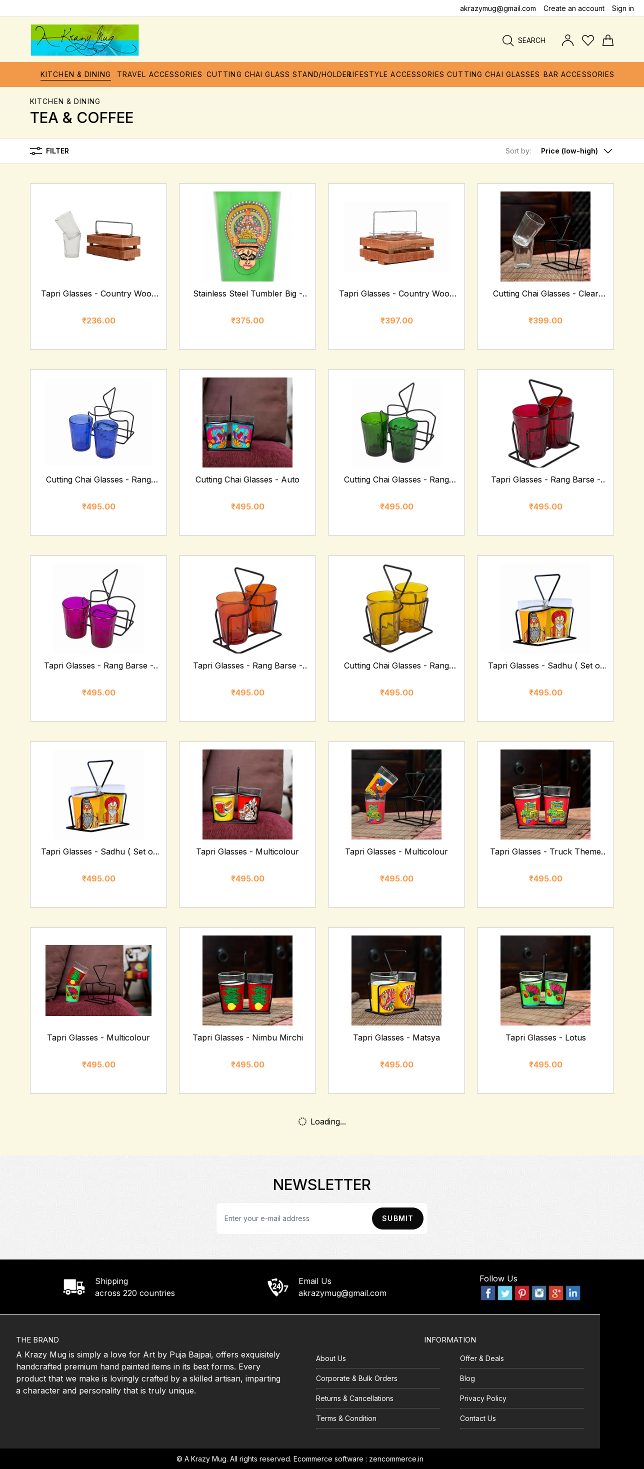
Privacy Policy (483, 1398)
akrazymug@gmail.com (498, 8)
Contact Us (478, 1418)
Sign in (623, 8)
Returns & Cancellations (355, 1398)
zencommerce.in (396, 1458)
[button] (560, 151)
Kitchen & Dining (65, 101)
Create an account (574, 8)
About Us (331, 1358)
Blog (467, 1378)
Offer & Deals (482, 1358)
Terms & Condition (346, 1418)
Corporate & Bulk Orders (357, 1378)
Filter (49, 151)
